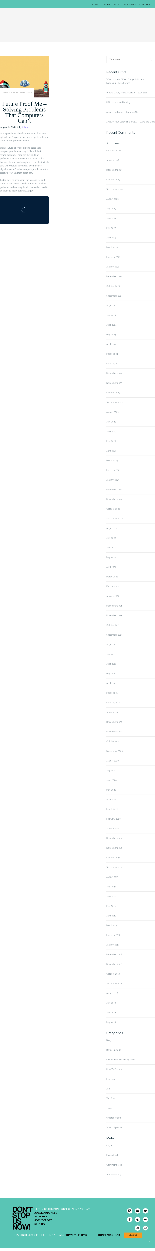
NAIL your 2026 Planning (118, 102)
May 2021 (111, 673)
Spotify (40, 1224)
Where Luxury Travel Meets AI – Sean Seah (127, 92)
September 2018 (114, 983)
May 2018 (111, 1022)
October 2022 (113, 509)
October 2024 (113, 286)
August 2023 (112, 412)
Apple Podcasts (45, 1212)
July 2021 (111, 654)
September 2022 (114, 518)
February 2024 (113, 363)
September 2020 (114, 751)
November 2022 (114, 499)
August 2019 (112, 877)
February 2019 (113, 935)
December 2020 (114, 722)
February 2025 (113, 257)
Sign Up (133, 1235)
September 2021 (114, 635)
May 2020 (111, 790)
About (106, 5)
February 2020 (113, 819)
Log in (109, 1145)
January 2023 (112, 480)
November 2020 (114, 731)
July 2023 (111, 422)
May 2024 (111, 334)
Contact (144, 5)
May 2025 (111, 228)
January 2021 (112, 712)
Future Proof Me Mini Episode (17, 92)
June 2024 (111, 325)
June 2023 (111, 431)
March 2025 (112, 247)
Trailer (109, 1108)
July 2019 (111, 886)
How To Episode (114, 1069)
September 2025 (114, 189)
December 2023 (114, 373)
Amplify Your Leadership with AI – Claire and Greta (130, 122)
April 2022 (111, 567)
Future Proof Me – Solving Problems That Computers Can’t (24, 112)
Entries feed (112, 1155)
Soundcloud (43, 1220)
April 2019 (111, 916)
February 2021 (113, 702)
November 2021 (114, 615)
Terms (82, 1235)
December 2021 (114, 606)
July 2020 (111, 770)
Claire (25, 127)
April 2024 (111, 344)
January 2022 (112, 596)
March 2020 (112, 809)
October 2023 (113, 392)
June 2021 (111, 664)
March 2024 (112, 354)
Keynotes (130, 5)
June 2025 (111, 218)
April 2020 (111, 799)
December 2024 (114, 276)
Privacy (70, 1235)
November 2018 (114, 964)
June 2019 (111, 896)
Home (95, 5)
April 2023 (111, 451)
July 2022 (111, 538)
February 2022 (113, 586)
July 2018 (111, 1003)
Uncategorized (113, 1118)
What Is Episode (114, 1127)
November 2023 (114, 383)
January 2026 (112, 160)
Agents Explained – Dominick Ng (122, 112)
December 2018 (114, 954)
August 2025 (112, 199)
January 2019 (112, 945)
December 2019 (114, 838)
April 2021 (111, 683)
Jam (108, 1089)
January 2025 (112, 267)
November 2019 (114, 848)
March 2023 (112, 460)
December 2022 (114, 489)
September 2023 (114, 402)
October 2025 (113, 179)
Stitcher (41, 1216)
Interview (110, 1079)
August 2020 (112, 761)
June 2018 (111, 1012)
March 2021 (112, 693)
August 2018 (112, 993)
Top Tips (110, 1098)
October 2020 (113, 741)
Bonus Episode (113, 1050)
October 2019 (113, 857)
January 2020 (112, 828)
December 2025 (114, 170)
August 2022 (112, 528)
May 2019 (111, 906)
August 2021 (112, 644)
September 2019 (114, 867)
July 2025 (111, 208)
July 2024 (111, 315)
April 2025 (111, 237)
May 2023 (111, 441)
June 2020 (111, 780)
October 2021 (113, 625)
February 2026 (113, 150)
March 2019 (112, 925)
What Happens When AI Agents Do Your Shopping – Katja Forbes (125, 81)
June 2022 (111, 547)
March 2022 (112, 577)
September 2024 (114, 296)
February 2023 (113, 470)
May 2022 (111, 557)
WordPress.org (113, 1174)
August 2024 (112, 305)
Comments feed (114, 1165)
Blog (117, 5)
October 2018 (113, 974)
